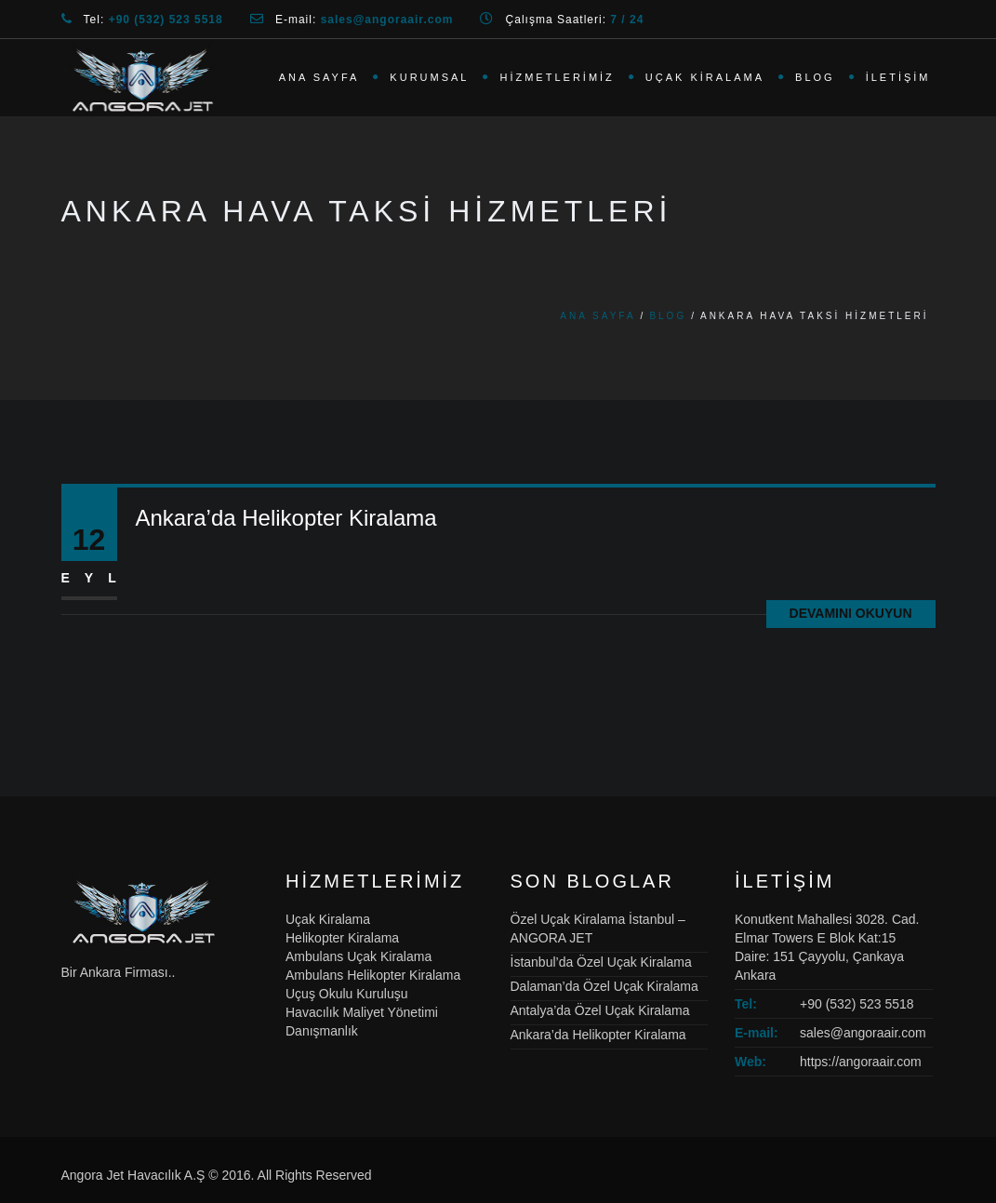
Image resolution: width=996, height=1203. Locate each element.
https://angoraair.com (861, 1061)
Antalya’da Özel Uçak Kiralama (600, 1010)
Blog (815, 77)
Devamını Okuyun (851, 613)
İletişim (898, 77)
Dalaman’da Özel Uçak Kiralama (604, 986)
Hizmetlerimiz (556, 77)
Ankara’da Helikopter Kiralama (286, 517)
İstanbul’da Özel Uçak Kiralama (601, 962)
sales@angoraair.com (863, 1032)
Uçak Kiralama (704, 77)
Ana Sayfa (319, 77)
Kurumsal (429, 77)
